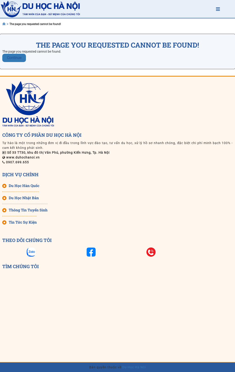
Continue (14, 58)
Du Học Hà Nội (133, 367)
